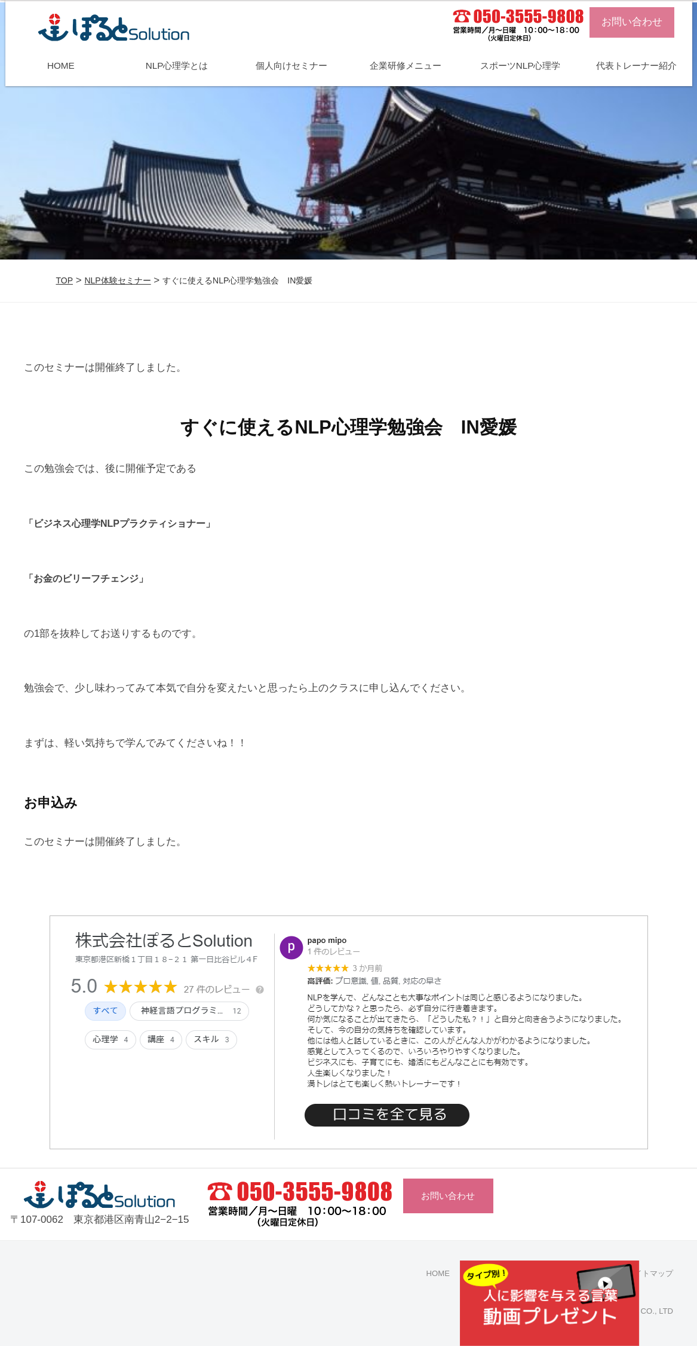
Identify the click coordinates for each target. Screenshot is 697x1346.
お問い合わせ (631, 22)
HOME (61, 65)
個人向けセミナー (291, 65)
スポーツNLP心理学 (520, 65)
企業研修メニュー (405, 65)
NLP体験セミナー (117, 280)
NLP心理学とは (177, 65)
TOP (64, 280)
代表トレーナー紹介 (636, 65)
